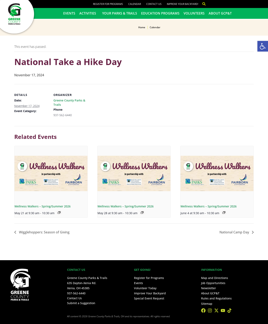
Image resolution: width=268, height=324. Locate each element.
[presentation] (50, 173)
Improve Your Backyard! (182, 4)
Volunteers (194, 13)
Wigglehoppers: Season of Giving (44, 232)
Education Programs (160, 13)
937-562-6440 (76, 293)
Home (141, 27)
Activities (88, 13)
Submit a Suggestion (81, 303)
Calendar (134, 4)
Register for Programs (108, 4)
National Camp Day (234, 232)
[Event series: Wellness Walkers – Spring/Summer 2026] (59, 212)
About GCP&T (220, 13)
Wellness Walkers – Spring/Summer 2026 (42, 206)
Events (69, 13)
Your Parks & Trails (119, 13)
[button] (262, 46)
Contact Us (154, 4)
